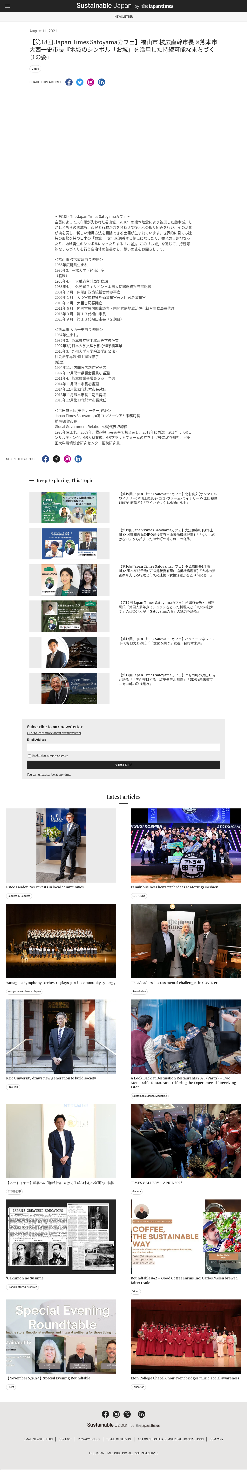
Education (138, 1387)
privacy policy (60, 755)
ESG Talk (13, 1087)
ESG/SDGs (138, 896)
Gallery (136, 1191)
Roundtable (139, 991)
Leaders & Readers (19, 896)
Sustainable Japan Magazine (149, 1096)
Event (11, 1387)
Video (35, 69)
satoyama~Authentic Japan (24, 991)
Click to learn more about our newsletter (54, 733)
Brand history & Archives (22, 1287)
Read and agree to (48, 755)
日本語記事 (14, 1191)
